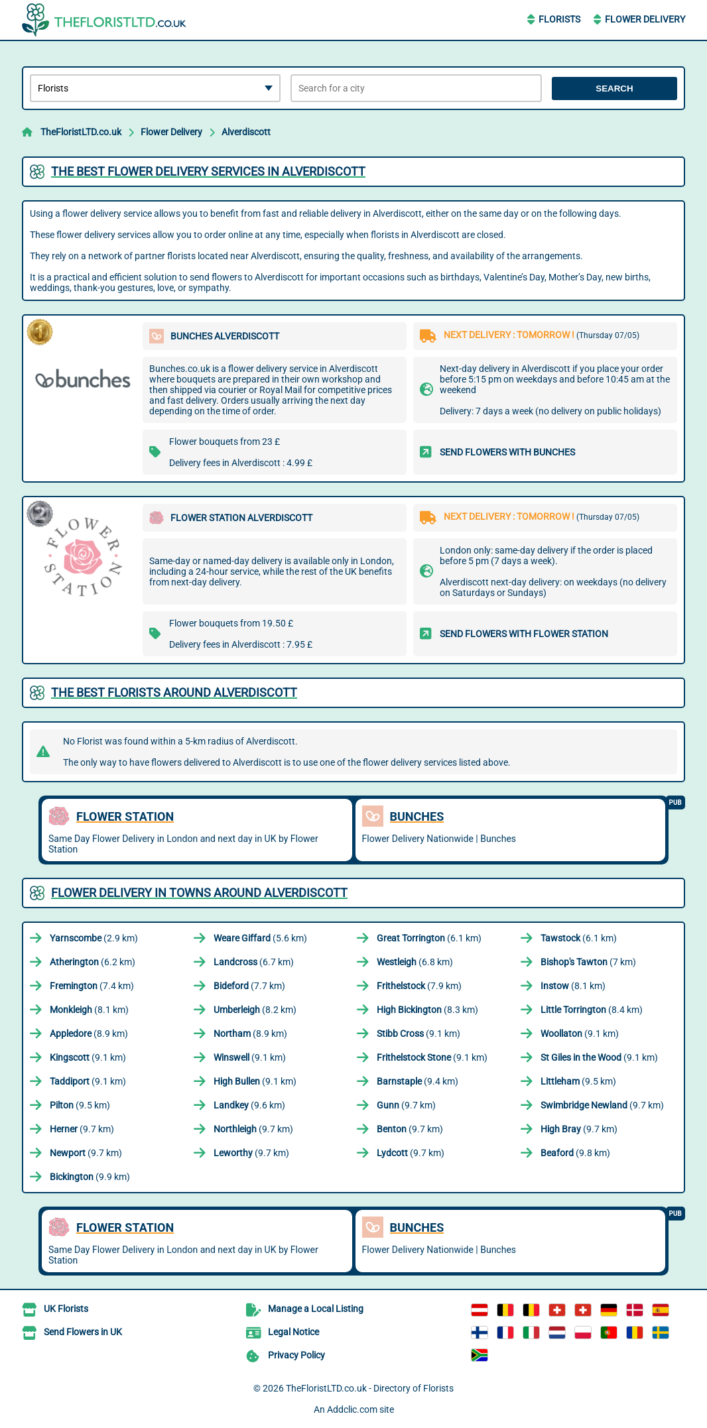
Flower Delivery (645, 19)
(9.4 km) (417, 1081)
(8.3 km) (427, 1009)
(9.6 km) (249, 1105)
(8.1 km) (573, 986)
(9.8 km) (575, 1153)
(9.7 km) (406, 1105)
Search (614, 88)
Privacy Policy (296, 1355)
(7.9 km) (419, 986)
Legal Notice (293, 1332)
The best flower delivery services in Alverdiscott (208, 171)
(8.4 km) (592, 1009)
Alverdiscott (246, 132)
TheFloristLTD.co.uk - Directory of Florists (370, 1388)
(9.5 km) (578, 1081)
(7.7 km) (249, 986)
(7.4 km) (92, 986)
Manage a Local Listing (315, 1308)
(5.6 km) (260, 938)
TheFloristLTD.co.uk (80, 132)
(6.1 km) (429, 938)
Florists (559, 19)
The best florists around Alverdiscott (174, 692)
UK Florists (66, 1308)
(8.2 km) (255, 1009)
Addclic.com (352, 1409)
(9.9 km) (90, 1176)
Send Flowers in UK (83, 1332)
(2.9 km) (94, 938)
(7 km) (588, 962)
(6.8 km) (415, 962)
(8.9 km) (89, 1033)
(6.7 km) (254, 962)
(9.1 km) (418, 1033)
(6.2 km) (92, 962)
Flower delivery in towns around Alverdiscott (199, 893)
